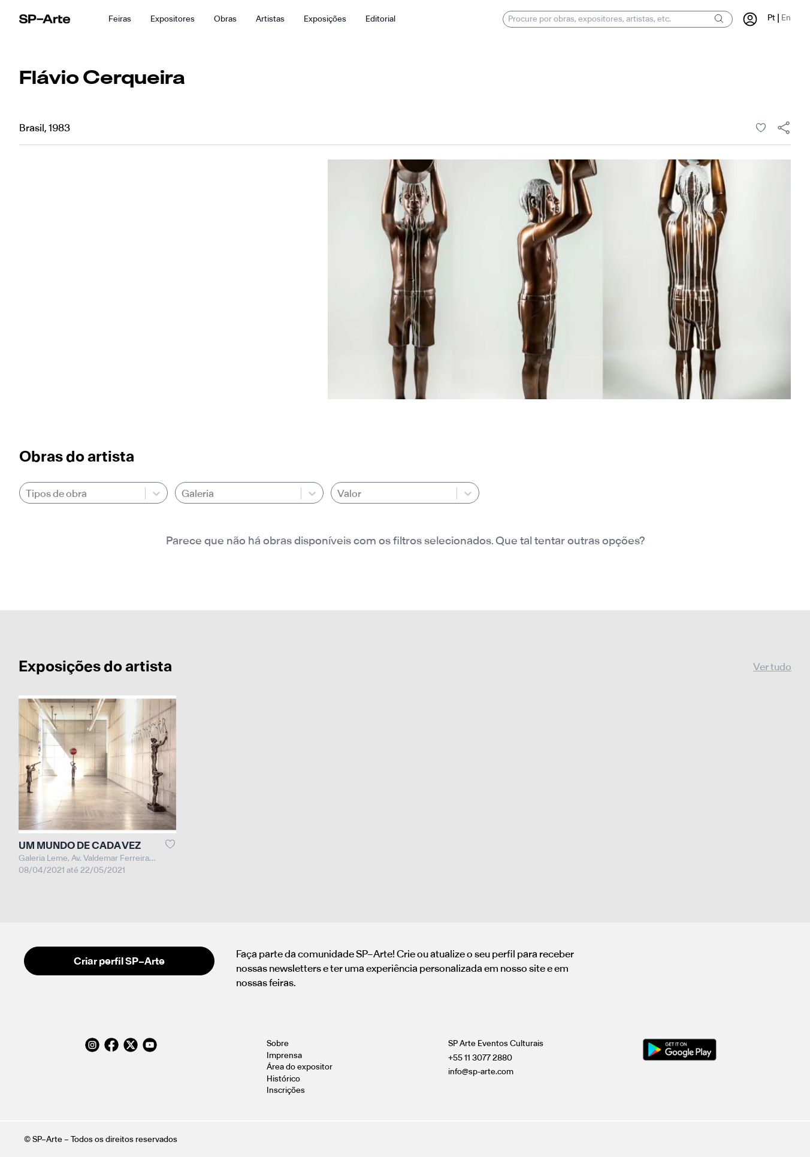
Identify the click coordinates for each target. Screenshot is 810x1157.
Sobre (278, 1043)
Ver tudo (772, 667)
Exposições (325, 19)
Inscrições (286, 1090)
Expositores (172, 19)
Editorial (380, 19)
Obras (225, 19)
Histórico (283, 1079)
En (786, 18)
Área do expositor (300, 1067)
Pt (771, 18)
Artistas (270, 19)
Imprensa (284, 1055)
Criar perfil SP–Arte (119, 961)
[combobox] (27, 493)
